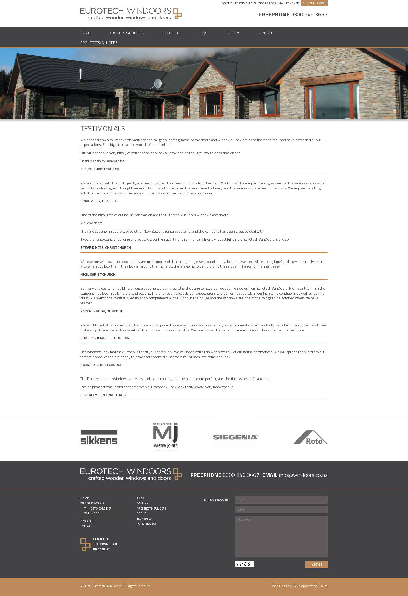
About (227, 3)
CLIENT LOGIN (314, 3)
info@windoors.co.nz (303, 475)
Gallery (232, 32)
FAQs (203, 32)
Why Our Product (124, 32)
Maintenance (288, 3)
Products (172, 32)
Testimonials (245, 3)
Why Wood (92, 513)
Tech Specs (267, 3)
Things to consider (98, 508)
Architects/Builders (99, 42)
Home (85, 32)
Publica (322, 585)
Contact (265, 32)
